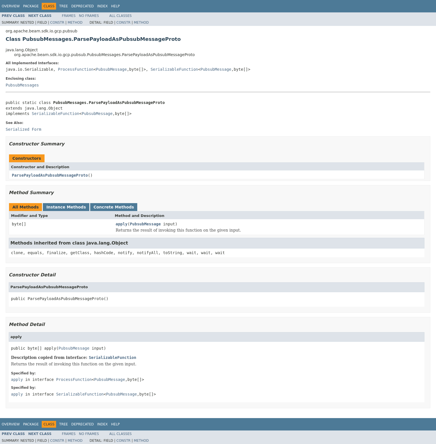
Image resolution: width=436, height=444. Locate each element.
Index (102, 6)
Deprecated (82, 6)
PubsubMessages (22, 85)
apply (121, 224)
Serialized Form (23, 129)
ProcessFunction (75, 69)
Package (31, 6)
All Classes (120, 16)
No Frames (89, 16)
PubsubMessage (111, 69)
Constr (57, 23)
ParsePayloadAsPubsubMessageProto (50, 175)
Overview (11, 6)
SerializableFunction (174, 69)
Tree (63, 6)
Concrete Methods (114, 207)
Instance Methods (66, 207)
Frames (69, 16)
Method (75, 23)
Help (115, 6)
